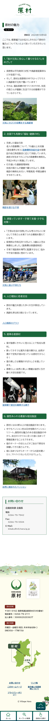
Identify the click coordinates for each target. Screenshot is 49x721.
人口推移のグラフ (10, 323)
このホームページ (14, 687)
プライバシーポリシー (15, 693)
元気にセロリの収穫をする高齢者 (17, 123)
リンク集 (34, 683)
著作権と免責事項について (34, 688)
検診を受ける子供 (10, 207)
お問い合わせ (14, 683)
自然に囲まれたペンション (14, 487)
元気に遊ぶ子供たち (11, 285)
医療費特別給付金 (30, 150)
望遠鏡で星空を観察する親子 (15, 405)
